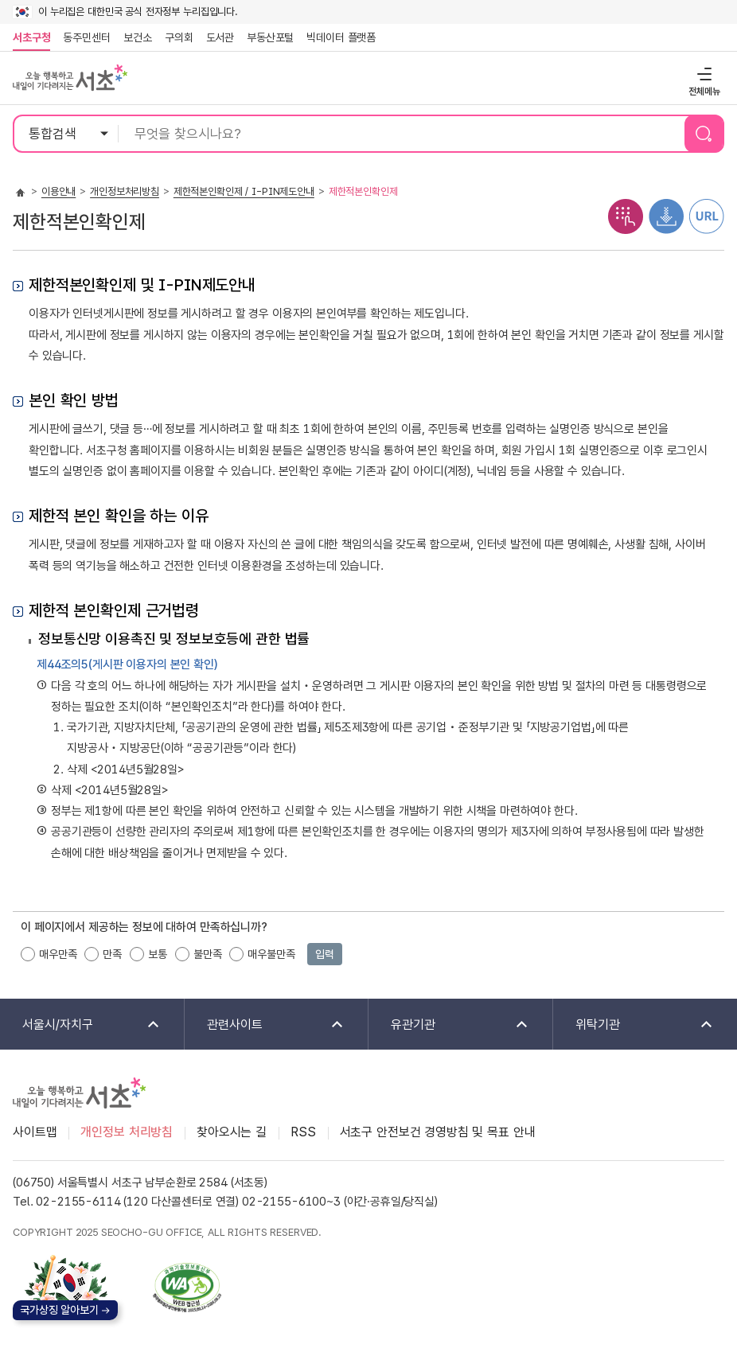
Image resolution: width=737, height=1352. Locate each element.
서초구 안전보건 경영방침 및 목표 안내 (438, 1132)
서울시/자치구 (81, 1025)
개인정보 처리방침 (126, 1132)
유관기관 (449, 1025)
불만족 (207, 954)
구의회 (179, 37)
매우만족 (57, 954)
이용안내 (58, 191)
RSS (303, 1132)
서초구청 (31, 37)
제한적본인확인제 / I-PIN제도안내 (244, 191)
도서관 (220, 37)
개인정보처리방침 (124, 191)
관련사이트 (265, 1025)
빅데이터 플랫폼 (341, 37)
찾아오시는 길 (232, 1132)
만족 (112, 954)
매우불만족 (271, 954)
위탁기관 (634, 1025)
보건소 (137, 37)
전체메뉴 (702, 73)
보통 (157, 954)
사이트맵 (35, 1132)
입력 (324, 954)
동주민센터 (84, 37)
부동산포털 (270, 37)
